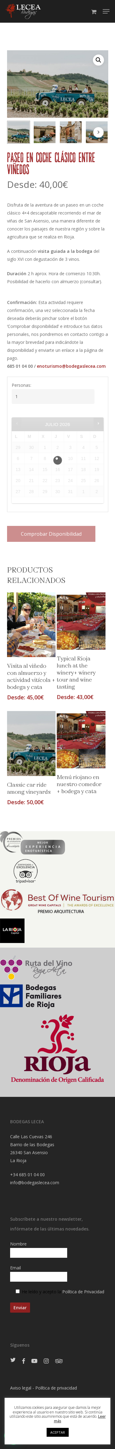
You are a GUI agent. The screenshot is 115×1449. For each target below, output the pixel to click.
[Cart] (94, 11)
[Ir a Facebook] (23, 1361)
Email (57, 1273)
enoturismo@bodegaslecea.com (71, 366)
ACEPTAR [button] (57, 1432)
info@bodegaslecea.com (34, 1182)
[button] (98, 60)
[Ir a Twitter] (13, 1360)
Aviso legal (20, 1388)
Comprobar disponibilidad (51, 534)
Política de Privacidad (83, 1292)
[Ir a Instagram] (46, 1361)
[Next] (98, 132)
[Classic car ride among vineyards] (31, 743)
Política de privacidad (56, 1388)
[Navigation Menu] (106, 11)
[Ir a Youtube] (34, 1361)
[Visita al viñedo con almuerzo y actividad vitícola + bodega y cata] (31, 624)
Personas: (21, 385)
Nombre (57, 1249)
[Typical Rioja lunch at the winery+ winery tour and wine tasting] (81, 621)
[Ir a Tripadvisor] (59, 1361)
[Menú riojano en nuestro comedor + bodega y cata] (81, 739)
